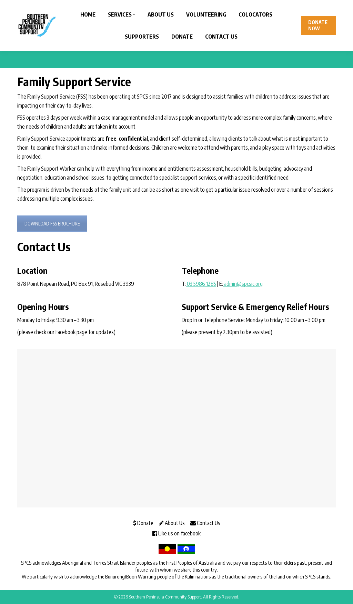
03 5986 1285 (201, 283)
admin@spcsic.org (243, 283)
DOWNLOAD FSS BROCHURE (52, 223)
